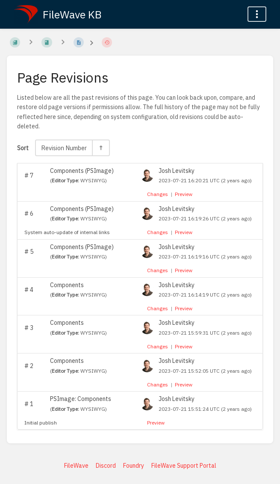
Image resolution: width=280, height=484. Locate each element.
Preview (183, 194)
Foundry (133, 465)
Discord (106, 465)
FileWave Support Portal (183, 465)
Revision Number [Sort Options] (64, 148)
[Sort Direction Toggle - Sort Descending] (100, 147)
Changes (157, 194)
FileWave (76, 465)
